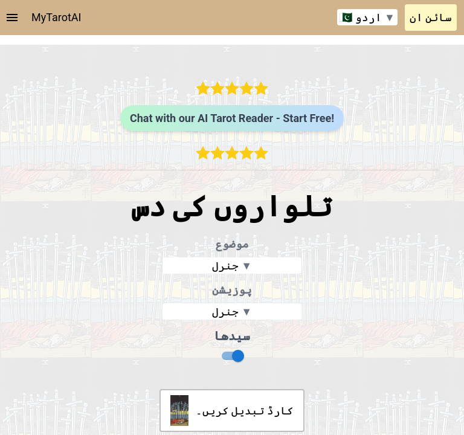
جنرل (232, 265)
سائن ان (431, 17)
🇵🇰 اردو (367, 17)
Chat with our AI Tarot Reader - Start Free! (232, 118)
